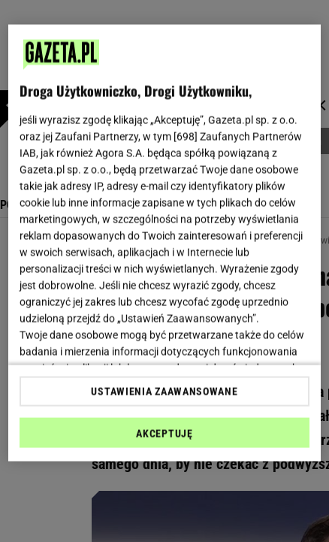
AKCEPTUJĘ (164, 433)
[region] (164, 243)
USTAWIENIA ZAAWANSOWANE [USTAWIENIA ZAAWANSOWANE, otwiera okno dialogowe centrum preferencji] (164, 391)
